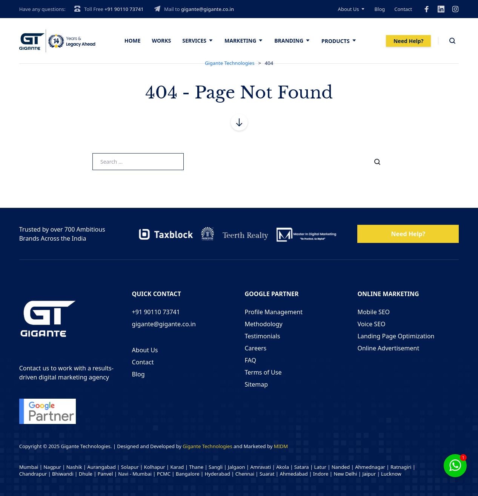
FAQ (250, 360)
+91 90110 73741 (124, 9)
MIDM (281, 446)
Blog (380, 9)
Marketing (240, 40)
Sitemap (256, 384)
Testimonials (262, 336)
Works (161, 40)
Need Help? (408, 41)
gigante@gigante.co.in (207, 9)
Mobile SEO (373, 312)
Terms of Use (263, 372)
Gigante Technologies (207, 446)
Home (132, 40)
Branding (288, 40)
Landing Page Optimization (395, 336)
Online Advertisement (388, 348)
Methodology (264, 324)
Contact (403, 9)
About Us (348, 9)
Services (194, 40)
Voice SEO (371, 324)
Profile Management (274, 312)
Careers (256, 348)
